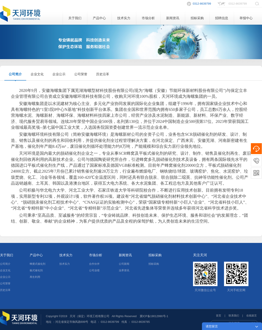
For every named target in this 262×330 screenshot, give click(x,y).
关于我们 (74, 18)
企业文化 (37, 74)
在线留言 (251, 315)
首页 (218, 315)
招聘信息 (221, 18)
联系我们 (234, 315)
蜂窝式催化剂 (37, 263)
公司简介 (15, 74)
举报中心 (246, 18)
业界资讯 (124, 270)
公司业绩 (94, 270)
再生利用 (35, 276)
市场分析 (148, 18)
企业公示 (59, 74)
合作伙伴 (94, 263)
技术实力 (123, 18)
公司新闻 (124, 263)
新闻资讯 (172, 18)
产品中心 (99, 18)
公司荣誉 (80, 74)
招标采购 (197, 18)
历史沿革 (102, 74)
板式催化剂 (36, 270)
